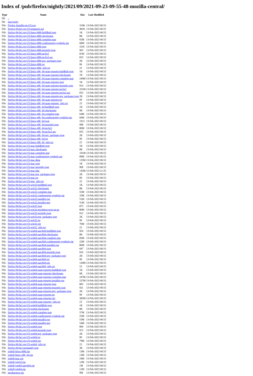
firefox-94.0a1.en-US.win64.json (25, 326)
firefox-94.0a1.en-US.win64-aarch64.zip (29, 262)
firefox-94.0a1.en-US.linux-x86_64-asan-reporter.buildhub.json (40, 71)
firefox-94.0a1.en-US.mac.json (24, 163)
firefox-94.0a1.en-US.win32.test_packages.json (32, 216)
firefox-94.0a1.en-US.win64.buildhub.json (30, 305)
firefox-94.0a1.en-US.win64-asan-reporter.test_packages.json (39, 291)
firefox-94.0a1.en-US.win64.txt (24, 337)
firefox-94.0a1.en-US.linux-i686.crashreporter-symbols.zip (38, 43)
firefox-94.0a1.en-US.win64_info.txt (27, 344)
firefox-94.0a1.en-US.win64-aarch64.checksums (33, 234)
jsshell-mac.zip (15, 358)
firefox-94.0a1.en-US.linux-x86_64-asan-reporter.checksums (39, 75)
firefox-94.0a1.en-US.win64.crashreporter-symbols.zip (36, 316)
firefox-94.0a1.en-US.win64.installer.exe (29, 319)
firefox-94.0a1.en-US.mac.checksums (27, 149)
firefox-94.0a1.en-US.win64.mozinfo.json (29, 330)
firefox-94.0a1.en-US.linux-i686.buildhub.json (32, 32)
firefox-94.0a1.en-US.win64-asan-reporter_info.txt (34, 301)
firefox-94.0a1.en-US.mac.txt (23, 177)
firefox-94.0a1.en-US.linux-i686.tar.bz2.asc (30, 57)
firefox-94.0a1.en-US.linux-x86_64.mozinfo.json (33, 124)
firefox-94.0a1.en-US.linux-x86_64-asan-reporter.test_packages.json (43, 96)
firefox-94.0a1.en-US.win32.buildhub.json (30, 184)
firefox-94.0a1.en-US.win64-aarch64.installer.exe (33, 245)
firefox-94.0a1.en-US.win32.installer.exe (29, 199)
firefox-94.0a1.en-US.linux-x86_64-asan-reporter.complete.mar (40, 78)
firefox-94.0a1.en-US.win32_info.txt (27, 227)
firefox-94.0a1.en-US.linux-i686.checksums (30, 36)
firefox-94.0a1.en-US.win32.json (25, 206)
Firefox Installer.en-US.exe (22, 25)
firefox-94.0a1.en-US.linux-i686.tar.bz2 (28, 53)
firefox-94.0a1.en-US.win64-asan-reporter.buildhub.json (37, 270)
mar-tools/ (13, 21)
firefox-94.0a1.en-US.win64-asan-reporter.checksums (35, 273)
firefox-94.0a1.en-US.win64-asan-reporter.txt (31, 294)
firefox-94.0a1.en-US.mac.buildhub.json (29, 146)
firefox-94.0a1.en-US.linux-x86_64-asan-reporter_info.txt (38, 103)
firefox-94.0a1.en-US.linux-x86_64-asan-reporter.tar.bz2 (37, 89)
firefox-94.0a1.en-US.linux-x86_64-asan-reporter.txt (35, 99)
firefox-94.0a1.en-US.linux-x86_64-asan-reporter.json (36, 82)
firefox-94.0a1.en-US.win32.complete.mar (30, 192)
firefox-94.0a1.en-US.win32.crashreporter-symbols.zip (36, 195)
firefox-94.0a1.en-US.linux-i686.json (27, 46)
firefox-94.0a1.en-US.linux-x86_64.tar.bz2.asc (32, 131)
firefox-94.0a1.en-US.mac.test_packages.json (31, 174)
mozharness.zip (16, 372)
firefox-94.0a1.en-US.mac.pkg (23, 170)
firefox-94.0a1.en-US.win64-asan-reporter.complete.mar (37, 277)
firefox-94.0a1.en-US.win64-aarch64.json (29, 248)
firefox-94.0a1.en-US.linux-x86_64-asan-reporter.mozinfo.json (40, 85)
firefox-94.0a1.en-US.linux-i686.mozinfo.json (32, 50)
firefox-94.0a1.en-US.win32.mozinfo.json (29, 213)
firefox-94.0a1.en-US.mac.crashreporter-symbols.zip (35, 156)
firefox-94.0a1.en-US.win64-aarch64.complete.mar (34, 238)
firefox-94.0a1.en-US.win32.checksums (28, 188)
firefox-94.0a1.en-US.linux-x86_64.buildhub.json (33, 107)
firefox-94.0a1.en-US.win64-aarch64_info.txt (31, 266)
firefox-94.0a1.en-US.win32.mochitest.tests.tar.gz (33, 209)
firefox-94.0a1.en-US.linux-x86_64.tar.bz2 (30, 128)
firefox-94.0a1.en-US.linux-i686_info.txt (29, 68)
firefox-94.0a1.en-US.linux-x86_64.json (28, 121)
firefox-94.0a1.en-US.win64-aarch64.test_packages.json (37, 255)
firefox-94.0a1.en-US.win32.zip (24, 223)
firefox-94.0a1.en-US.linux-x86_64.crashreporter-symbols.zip (40, 117)
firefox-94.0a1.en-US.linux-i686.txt (26, 64)
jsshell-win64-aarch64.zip (21, 365)
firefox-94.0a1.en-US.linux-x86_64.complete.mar (33, 114)
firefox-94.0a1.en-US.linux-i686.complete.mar (32, 39)
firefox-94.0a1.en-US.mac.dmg (24, 160)
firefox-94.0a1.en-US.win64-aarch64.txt (28, 259)
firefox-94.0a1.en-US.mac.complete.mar (29, 153)
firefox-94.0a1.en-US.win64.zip (24, 340)
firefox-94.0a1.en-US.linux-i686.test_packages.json (34, 60)
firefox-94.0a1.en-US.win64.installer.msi (29, 323)
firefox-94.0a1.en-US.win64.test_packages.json (32, 333)
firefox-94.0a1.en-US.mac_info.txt (26, 181)
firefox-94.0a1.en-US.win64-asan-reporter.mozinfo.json (37, 287)
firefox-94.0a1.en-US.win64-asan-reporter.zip (31, 298)
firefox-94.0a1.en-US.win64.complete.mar (30, 312)
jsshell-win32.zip (16, 362)
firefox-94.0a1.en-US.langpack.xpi (26, 29)
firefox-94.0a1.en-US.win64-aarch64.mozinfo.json (34, 252)
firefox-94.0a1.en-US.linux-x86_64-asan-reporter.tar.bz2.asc (39, 92)
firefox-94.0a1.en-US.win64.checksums (28, 309)
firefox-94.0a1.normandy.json (23, 348)
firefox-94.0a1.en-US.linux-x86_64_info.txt (30, 142)
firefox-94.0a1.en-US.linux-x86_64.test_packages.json (36, 135)
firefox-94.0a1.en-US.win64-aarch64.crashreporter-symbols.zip (40, 241)
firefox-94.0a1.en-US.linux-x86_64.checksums (32, 110)
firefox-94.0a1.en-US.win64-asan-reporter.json (32, 284)
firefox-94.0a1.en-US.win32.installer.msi (29, 202)
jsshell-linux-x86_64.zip (20, 355)
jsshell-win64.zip (16, 369)
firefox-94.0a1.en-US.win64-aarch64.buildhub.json (34, 231)
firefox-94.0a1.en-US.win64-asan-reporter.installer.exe (36, 280)
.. (8, 18)
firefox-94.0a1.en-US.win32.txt (24, 220)
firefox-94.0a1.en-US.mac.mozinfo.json (28, 167)
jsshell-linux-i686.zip (19, 351)
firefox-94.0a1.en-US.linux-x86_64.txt (28, 138)
